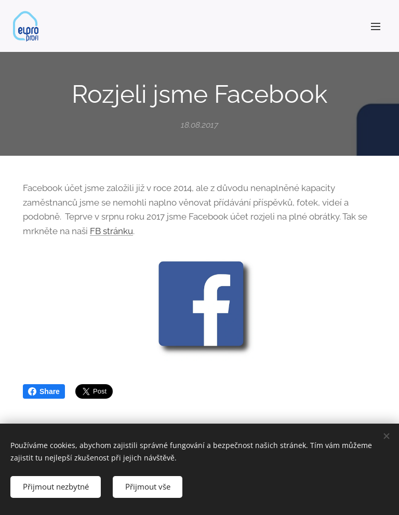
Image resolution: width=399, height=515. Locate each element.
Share (44, 391)
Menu (375, 26)
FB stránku (111, 231)
